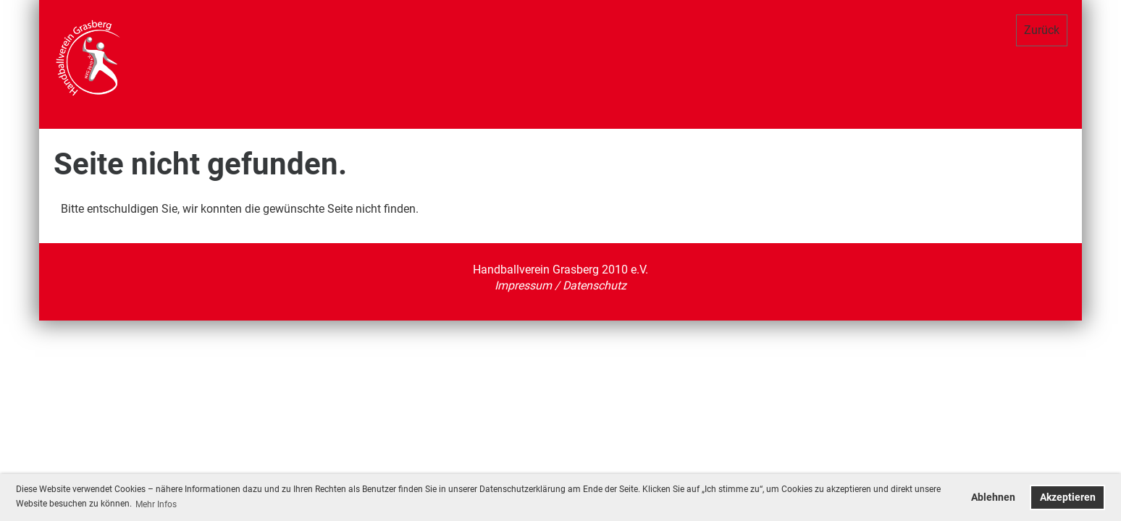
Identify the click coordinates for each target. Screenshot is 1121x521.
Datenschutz (594, 285)
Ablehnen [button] (993, 497)
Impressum (525, 285)
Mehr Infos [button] (156, 504)
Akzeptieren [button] (1068, 497)
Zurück (1041, 30)
